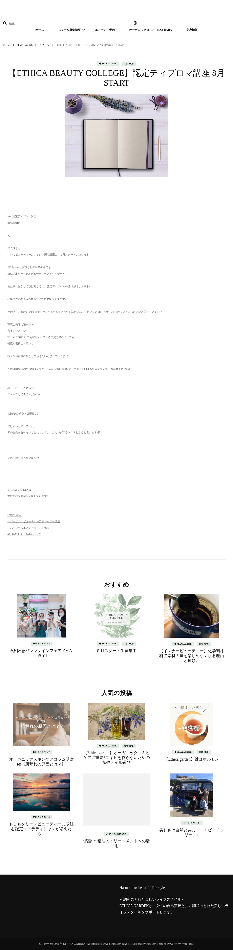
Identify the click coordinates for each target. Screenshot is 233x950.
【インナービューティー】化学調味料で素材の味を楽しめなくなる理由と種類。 (191, 656)
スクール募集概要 (69, 29)
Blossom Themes (156, 943)
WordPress (187, 943)
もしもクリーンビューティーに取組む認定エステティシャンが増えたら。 (41, 829)
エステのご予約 (105, 29)
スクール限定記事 (116, 834)
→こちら (26, 388)
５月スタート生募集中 (116, 650)
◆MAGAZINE (108, 63)
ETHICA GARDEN (74, 943)
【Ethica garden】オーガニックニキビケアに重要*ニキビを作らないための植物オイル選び (116, 757)
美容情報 (192, 29)
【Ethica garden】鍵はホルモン (191, 759)
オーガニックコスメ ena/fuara (150, 29)
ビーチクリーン (191, 823)
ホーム (39, 29)
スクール (129, 63)
